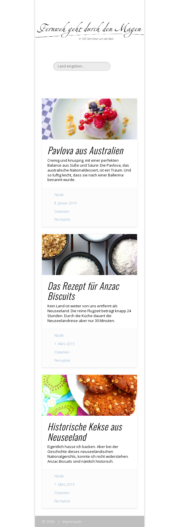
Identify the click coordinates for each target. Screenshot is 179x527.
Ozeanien (62, 211)
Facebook (77, 80)
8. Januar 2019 (65, 203)
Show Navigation (123, 51)
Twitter (88, 80)
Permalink (62, 219)
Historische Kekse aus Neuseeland (84, 431)
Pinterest (100, 80)
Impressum (71, 521)
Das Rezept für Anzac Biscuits (83, 290)
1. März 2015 (64, 343)
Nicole (59, 194)
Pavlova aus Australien (85, 150)
